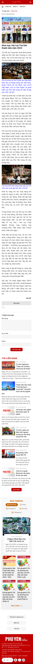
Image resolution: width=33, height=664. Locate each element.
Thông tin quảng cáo (16, 617)
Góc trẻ (14, 11)
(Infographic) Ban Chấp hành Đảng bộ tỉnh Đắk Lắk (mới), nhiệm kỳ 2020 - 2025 (9, 572)
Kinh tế (15, 6)
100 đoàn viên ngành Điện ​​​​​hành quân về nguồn (23, 412)
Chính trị (8, 6)
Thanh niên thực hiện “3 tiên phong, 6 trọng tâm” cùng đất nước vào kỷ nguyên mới (16, 389)
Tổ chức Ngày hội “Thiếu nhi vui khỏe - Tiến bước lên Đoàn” (23, 366)
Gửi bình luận (16, 349)
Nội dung (5, 318)
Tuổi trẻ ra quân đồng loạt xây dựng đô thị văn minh (23, 473)
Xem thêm (16, 490)
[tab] (12, 504)
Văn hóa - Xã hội (24, 6)
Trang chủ (5, 11)
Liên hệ (16, 628)
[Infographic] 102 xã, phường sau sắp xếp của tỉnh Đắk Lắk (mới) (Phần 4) (9, 597)
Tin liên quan (9, 358)
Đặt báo (16, 623)
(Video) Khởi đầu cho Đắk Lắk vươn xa (16, 540)
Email (3, 341)
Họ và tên (5, 333)
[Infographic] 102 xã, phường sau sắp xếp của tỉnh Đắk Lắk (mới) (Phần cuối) (23, 572)
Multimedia (16, 501)
